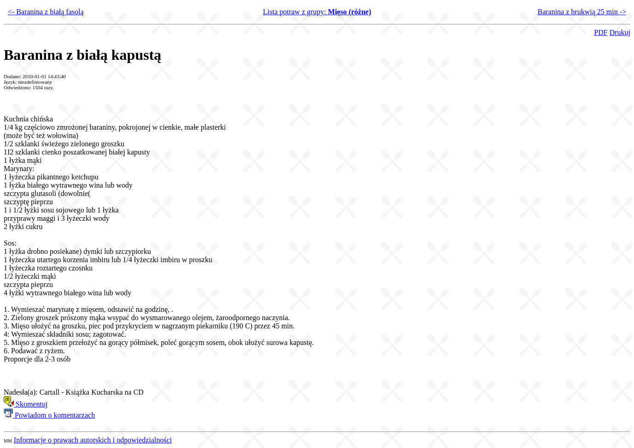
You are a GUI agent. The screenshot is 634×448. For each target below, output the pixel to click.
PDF (600, 32)
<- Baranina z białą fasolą (46, 12)
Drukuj (620, 32)
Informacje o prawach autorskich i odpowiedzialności (93, 440)
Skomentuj (25, 404)
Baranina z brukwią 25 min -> (581, 12)
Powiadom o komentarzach (49, 415)
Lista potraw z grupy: (317, 12)
